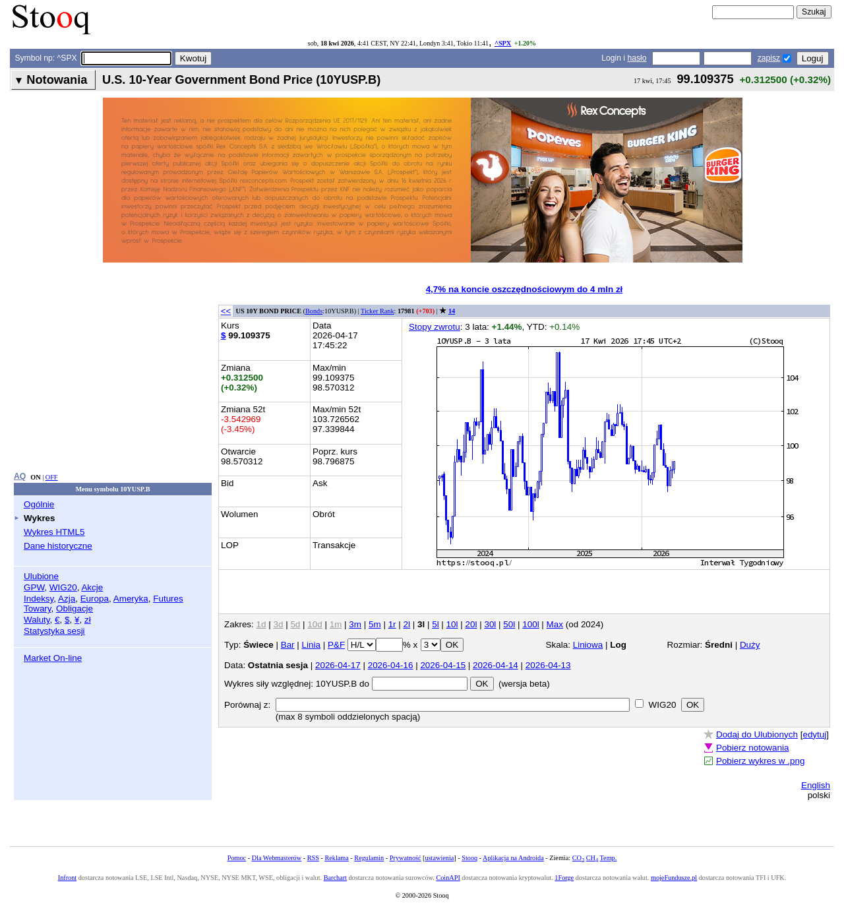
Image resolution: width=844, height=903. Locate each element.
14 (451, 311)
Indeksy (38, 599)
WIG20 (63, 587)
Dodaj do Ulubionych (757, 734)
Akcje (92, 587)
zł (87, 620)
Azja (66, 599)
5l (435, 624)
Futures (168, 599)
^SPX (503, 43)
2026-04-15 (443, 665)
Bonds (313, 311)
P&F (336, 645)
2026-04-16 (390, 665)
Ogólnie (39, 504)
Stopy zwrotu (434, 327)
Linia (311, 645)
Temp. (608, 857)
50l (509, 624)
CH (592, 857)
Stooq (469, 857)
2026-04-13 (548, 665)
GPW (34, 587)
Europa (94, 599)
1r (392, 624)
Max (555, 624)
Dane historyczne (58, 546)
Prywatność (405, 857)
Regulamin (369, 857)
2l (407, 624)
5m (375, 624)
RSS (313, 857)
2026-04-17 (338, 665)
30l (490, 624)
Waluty (37, 620)
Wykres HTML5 (54, 532)
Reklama (336, 857)
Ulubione (41, 576)
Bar (288, 645)
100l (530, 624)
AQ (20, 476)
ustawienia (439, 857)
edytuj (814, 734)
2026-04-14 (495, 665)
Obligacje (74, 608)
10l (452, 624)
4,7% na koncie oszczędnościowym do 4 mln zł (524, 289)
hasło (636, 58)
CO (578, 857)
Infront (67, 877)
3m (355, 624)
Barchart (335, 877)
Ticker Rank (377, 311)
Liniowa (588, 645)
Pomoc (236, 857)
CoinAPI (448, 877)
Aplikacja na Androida (513, 857)
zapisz (769, 58)
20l (471, 624)
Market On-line (53, 658)
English (815, 785)
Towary (37, 608)
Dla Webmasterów (276, 857)
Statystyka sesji (54, 631)
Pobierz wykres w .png (760, 761)
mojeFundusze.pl (674, 877)
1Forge (564, 877)
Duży (750, 645)
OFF (51, 477)
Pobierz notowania (752, 748)
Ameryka (130, 599)
